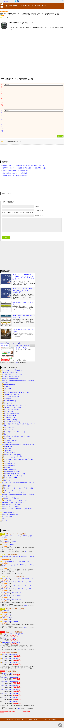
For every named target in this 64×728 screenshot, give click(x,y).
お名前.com (5, 611)
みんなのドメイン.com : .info (10, 685)
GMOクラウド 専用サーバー (12, 498)
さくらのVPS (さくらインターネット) (14, 476)
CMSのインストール (8, 512)
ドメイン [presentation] (26, 345)
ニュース (4, 521)
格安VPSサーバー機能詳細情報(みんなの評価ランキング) (18, 444)
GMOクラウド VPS (9, 453)
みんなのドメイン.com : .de (10, 658)
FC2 (5, 390)
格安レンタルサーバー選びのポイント (12, 370)
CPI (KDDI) (7, 386)
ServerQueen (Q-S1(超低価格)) (11, 642)
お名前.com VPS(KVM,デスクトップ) (14, 474)
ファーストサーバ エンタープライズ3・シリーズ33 (16, 589)
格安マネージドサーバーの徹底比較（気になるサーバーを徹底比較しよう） (24, 165)
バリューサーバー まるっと (10, 638)
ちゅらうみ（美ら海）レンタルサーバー (15, 407)
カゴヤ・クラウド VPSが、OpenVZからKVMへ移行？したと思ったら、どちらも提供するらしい (23, 290)
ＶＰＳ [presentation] (12, 345)
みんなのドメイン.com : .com (10, 681)
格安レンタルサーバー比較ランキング (12, 374)
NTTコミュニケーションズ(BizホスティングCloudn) (18, 459)
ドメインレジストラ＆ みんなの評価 (15, 608)
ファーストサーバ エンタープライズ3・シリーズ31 (16, 582)
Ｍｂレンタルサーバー (10, 442)
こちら (16, 362)
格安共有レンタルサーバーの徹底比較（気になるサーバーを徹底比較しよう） (24, 168)
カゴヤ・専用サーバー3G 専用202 (11, 595)
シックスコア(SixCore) (10, 419)
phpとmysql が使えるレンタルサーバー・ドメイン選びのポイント (39, 719)
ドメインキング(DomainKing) (12, 422)
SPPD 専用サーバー (9, 486)
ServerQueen (7, 399)
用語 (3, 519)
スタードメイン (6, 614)
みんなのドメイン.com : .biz (10, 677)
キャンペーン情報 (7, 516)
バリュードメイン (7, 618)
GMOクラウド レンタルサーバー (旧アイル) (16, 392)
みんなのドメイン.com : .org (10, 697)
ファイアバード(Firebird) (9, 541)
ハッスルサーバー (9, 427)
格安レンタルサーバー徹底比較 (11, 376)
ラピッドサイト (8, 480)
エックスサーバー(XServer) (11, 409)
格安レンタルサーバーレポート (11, 378)
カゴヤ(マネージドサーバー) (12, 490)
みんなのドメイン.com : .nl (9, 662)
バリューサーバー (9, 430)
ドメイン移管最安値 (11, 671)
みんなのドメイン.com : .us (10, 701)
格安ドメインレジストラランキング (12, 506)
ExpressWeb (7, 388)
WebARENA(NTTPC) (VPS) (12, 471)
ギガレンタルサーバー (10, 415)
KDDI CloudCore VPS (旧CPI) (12, 455)
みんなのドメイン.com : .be (10, 654)
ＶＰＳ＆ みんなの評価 (11, 554)
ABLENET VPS (8, 446)
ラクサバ (6, 434)
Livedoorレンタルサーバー (11, 394)
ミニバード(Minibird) (8, 544)
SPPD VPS (7, 461)
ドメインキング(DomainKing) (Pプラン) (13, 634)
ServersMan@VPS (9, 465)
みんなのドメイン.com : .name (11, 689)
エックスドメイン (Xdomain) (10, 621)
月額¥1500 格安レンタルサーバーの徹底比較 (15, 170)
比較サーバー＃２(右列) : (2, 122)
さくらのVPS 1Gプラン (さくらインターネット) (15, 561)
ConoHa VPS (7, 448)
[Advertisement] (19, 53)
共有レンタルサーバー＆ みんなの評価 (15, 534)
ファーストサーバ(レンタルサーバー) (14, 432)
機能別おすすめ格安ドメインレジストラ (13, 502)
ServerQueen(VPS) (9, 463)
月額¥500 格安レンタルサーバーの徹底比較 (15, 175)
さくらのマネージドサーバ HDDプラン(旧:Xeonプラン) (17, 578)
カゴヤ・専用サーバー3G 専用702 (11, 599)
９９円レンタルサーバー (11, 440)
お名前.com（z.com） (10, 403)
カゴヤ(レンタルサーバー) (11, 413)
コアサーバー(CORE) (10, 417)
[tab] (5, 345)
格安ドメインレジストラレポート (11, 504)
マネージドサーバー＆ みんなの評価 (15, 576)
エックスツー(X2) (9, 411)
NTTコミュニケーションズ (11, 396)
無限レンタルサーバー (10, 438)
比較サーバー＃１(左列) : (2, 96)
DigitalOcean (7, 450)
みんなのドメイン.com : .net (10, 693)
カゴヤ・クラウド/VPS (10, 478)
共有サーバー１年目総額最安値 (14, 632)
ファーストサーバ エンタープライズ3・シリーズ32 (16, 585)
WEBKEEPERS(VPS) (10, 469)
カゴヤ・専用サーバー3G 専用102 (11, 592)
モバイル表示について (7, 1)
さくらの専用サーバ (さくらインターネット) (16, 500)
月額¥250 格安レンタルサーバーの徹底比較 (15, 173)
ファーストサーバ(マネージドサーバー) (15, 492)
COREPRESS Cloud (9, 384)
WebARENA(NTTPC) (10, 401)
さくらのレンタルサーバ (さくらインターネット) (17, 405)
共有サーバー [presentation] (5, 345)
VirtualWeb (7, 467)
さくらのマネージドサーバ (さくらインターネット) (18, 488)
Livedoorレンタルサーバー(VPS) (13, 457)
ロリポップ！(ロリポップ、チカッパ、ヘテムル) (17, 436)
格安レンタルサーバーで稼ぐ (10, 514)
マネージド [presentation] (19, 345)
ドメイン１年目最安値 (11, 652)
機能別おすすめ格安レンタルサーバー (12, 372)
